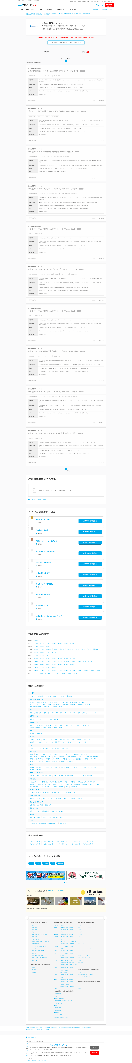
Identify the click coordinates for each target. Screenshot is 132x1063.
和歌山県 (66, 661)
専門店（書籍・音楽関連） (37, 759)
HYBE (31, 863)
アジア (36, 673)
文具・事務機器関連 (35, 727)
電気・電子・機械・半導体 (38, 950)
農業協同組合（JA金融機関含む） (48, 823)
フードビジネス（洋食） (51, 767)
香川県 (42, 667)
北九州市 (85, 670)
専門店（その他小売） (52, 761)
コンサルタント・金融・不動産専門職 (40, 941)
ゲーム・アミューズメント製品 (68, 702)
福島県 (66, 643)
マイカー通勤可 (58, 1014)
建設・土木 (46, 799)
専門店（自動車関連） (60, 756)
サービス (32, 736)
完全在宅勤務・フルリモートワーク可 (63, 1000)
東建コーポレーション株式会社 (46, 541)
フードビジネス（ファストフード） (70, 767)
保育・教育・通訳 (36, 939)
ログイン (100, 5)
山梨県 (42, 652)
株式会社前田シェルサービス (46, 552)
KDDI (38, 863)
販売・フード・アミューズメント (39, 932)
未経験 (80, 988)
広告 (55, 775)
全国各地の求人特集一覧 (84, 976)
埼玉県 (36, 649)
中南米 (63, 673)
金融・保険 (33, 779)
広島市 (72, 664)
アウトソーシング (47, 739)
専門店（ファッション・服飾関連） (72, 759)
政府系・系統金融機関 (56, 782)
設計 (52, 799)
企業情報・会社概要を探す (36, 13)
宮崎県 (66, 670)
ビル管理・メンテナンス (36, 742)
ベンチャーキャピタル (66, 784)
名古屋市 (72, 658)
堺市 (84, 661)
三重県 (54, 658)
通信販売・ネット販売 (67, 761)
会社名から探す (82, 972)
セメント (97, 713)
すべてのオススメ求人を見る (38, 499)
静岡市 (60, 658)
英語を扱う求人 (42, 1060)
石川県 (42, 655)
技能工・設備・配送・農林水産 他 (39, 957)
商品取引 (55, 784)
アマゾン (46, 863)
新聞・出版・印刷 (46, 775)
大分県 (60, 670)
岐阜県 (36, 658)
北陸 (92, 1)
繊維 (74, 713)
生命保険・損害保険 (58, 786)
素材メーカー (33, 710)
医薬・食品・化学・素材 (37, 955)
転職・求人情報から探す (28, 9)
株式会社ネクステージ (43, 519)
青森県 (36, 643)
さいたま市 (70, 649)
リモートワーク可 (59, 1003)
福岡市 (92, 670)
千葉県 (42, 649)
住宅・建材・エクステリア (37, 719)
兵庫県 (54, 661)
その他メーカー (58, 727)
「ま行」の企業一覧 (48, 844)
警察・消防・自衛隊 (35, 817)
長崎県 (48, 670)
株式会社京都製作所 (43, 595)
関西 (98, 1)
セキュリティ (87, 739)
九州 (109, 1)
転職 (28, 1051)
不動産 (80, 799)
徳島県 (36, 667)
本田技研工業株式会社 (43, 562)
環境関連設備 (45, 811)
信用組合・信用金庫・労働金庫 (86, 782)
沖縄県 (79, 670)
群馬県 (48, 646)
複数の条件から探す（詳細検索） (86, 974)
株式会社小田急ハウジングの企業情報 (82, 13)
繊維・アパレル (64, 725)
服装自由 (57, 1012)
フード (31, 764)
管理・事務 (34, 929)
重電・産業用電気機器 (35, 706)
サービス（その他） (81, 742)
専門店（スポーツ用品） (91, 759)
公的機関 (32, 814)
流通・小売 (33, 751)
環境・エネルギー (34, 808)
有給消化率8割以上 (59, 998)
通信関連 (69, 696)
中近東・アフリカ (72, 673)
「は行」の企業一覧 (35, 844)
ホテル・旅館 (55, 748)
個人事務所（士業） (71, 792)
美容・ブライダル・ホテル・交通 (39, 934)
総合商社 (32, 733)
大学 (53, 863)
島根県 (42, 664)
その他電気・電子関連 (57, 706)
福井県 (48, 655)
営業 (33, 925)
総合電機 (32, 702)
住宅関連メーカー (34, 716)
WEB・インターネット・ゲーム (39, 946)
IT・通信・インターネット (37, 693)
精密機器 (81, 702)
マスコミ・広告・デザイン (37, 772)
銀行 (66, 782)
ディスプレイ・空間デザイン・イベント (69, 775)
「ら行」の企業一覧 (74, 844)
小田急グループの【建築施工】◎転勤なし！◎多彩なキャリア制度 (53, 351)
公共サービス (35, 960)
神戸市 (90, 661)
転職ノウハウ (61, 9)
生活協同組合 (33, 823)
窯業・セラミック (83, 713)
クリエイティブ (35, 943)
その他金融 (74, 786)
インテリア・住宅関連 (52, 719)
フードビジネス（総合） (36, 767)
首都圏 (83, 1)
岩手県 (42, 643)
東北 (75, 1)
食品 (31, 725)
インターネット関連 (50, 696)
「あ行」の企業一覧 (35, 841)
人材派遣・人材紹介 (35, 739)
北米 (41, 673)
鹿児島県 (72, 670)
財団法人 (60, 863)
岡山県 (48, 664)
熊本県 (54, 670)
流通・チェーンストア (42, 754)
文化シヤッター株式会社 (44, 584)
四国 (105, 1)
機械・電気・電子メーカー (37, 699)
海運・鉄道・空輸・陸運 (36, 805)
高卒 (80, 990)
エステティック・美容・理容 (53, 742)
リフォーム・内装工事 (69, 799)
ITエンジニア (35, 948)
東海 (95, 1)
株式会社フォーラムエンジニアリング (49, 616)
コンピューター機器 (42, 702)
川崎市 (89, 649)
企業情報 (46, 52)
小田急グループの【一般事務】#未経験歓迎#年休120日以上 (50, 152)
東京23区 (48, 649)
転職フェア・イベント (46, 9)
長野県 (48, 652)
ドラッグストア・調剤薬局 (72, 754)
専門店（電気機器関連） (91, 756)
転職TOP (28, 13)
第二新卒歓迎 (58, 993)
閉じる (94, 1047)
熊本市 (98, 670)
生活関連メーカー (34, 722)
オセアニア (56, 673)
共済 (67, 786)
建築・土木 (34, 953)
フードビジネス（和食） (36, 769)
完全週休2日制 (58, 1007)
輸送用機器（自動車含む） (85, 704)
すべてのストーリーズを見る (57, 890)
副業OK (57, 1005)
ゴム (91, 713)
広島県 (54, 664)
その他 (31, 820)
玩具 (56, 725)
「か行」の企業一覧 (48, 841)
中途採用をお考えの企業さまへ (100, 9)
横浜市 (83, 649)
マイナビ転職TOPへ (32, 1037)
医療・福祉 (34, 936)
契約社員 (34, 969)
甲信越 (87, 1)
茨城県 (36, 646)
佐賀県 (42, 670)
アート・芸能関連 (87, 775)
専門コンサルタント (57, 792)
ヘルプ (111, 9)
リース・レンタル (45, 786)
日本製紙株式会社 (42, 530)
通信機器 (46, 706)
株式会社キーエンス (43, 605)
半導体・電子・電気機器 (54, 704)
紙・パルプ (68, 713)
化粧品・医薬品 (39, 725)
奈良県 (60, 661)
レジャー (32, 745)
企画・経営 (34, 927)
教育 (56, 739)
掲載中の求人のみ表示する (34, 62)
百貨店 (31, 754)
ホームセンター (85, 754)
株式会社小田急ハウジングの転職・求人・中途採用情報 (37, 14)
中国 (102, 1)
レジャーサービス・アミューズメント (40, 748)
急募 (56, 996)
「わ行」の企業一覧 (88, 844)
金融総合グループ (34, 782)
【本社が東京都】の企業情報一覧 (50, 13)
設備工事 (58, 799)
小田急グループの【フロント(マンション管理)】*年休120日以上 (52, 433)
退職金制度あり (58, 1010)
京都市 (73, 661)
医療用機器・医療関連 (69, 704)
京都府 (42, 661)
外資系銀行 (72, 782)
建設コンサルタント (35, 799)
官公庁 (44, 817)
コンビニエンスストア (56, 754)
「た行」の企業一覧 (74, 841)
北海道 (71, 1)
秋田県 (54, 643)
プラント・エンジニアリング (37, 704)
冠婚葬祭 (79, 739)
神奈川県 (62, 649)
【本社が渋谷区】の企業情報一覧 (66, 13)
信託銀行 (32, 784)
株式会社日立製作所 (43, 573)
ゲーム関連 (61, 696)
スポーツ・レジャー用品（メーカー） (81, 725)
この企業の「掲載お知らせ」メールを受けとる (66, 42)
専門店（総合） (34, 756)
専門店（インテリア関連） (37, 761)
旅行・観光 (65, 748)
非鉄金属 (46, 713)
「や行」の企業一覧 (61, 844)
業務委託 (34, 972)
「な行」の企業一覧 (88, 841)
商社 (31, 730)
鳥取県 (36, 664)
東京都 (55, 649)
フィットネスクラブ (68, 742)
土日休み (81, 985)
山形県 (60, 643)
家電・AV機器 (54, 702)
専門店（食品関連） (46, 756)
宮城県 (48, 643)
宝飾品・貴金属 (47, 727)
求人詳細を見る (32, 100)
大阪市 (79, 661)
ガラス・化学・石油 (56, 713)
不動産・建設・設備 (35, 796)
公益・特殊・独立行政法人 (56, 817)
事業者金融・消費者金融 (80, 784)
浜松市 (66, 658)
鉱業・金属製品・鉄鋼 (35, 713)
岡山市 (66, 664)
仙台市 (72, 643)
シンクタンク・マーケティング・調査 (40, 792)
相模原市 (95, 649)
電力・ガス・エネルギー (57, 811)
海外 (112, 1)
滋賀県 (36, 661)
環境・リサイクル (34, 811)
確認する (94, 1053)
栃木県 (42, 646)
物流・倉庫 (48, 805)
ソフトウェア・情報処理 (36, 696)
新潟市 (54, 652)
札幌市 (36, 640)
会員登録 (109, 5)
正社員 (33, 967)
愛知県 (48, 658)
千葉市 (77, 649)
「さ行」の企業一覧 (61, 841)
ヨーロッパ (48, 673)
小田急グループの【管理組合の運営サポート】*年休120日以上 (51, 229)
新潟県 (36, 652)
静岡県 (42, 658)
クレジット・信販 (94, 784)
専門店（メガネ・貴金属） (53, 759)
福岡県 (36, 670)
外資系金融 (45, 782)
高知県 (54, 667)
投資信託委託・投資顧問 (43, 784)
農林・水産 (63, 823)
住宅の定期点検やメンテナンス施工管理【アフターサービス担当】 (53, 71)
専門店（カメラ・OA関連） (75, 756)
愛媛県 (48, 667)
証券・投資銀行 (34, 786)
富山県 (36, 655)
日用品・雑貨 (49, 725)
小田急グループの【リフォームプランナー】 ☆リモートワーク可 (52, 189)
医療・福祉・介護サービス (67, 739)
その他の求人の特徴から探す (61, 1017)
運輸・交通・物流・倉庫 (36, 802)
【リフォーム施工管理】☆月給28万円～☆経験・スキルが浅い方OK (54, 111)
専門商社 (39, 733)
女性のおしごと (74, 9)
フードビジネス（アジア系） (90, 767)
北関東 (79, 1)
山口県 (60, 664)
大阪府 (48, 661)
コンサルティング (34, 789)
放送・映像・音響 (34, 775)
